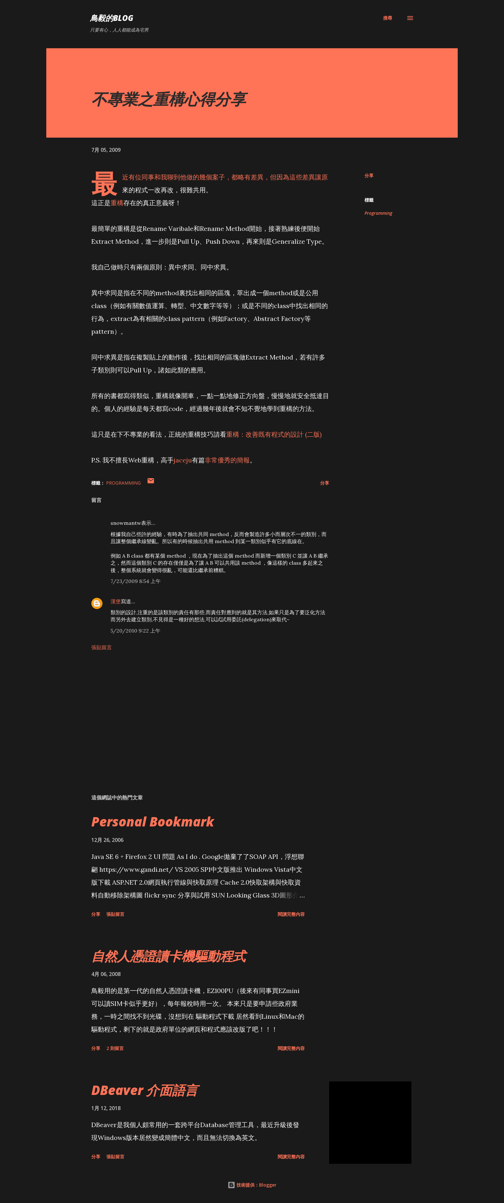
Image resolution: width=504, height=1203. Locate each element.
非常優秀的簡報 (227, 460)
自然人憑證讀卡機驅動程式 (168, 956)
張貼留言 (101, 647)
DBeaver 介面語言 (144, 1090)
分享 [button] (369, 175)
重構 (117, 203)
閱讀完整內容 (291, 914)
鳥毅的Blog (111, 18)
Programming (378, 213)
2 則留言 (115, 1048)
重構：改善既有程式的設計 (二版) (274, 434)
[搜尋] (387, 18)
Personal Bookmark (152, 821)
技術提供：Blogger (252, 1185)
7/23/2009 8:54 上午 (136, 581)
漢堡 (116, 601)
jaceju (183, 460)
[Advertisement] (200, 714)
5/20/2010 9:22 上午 (135, 630)
